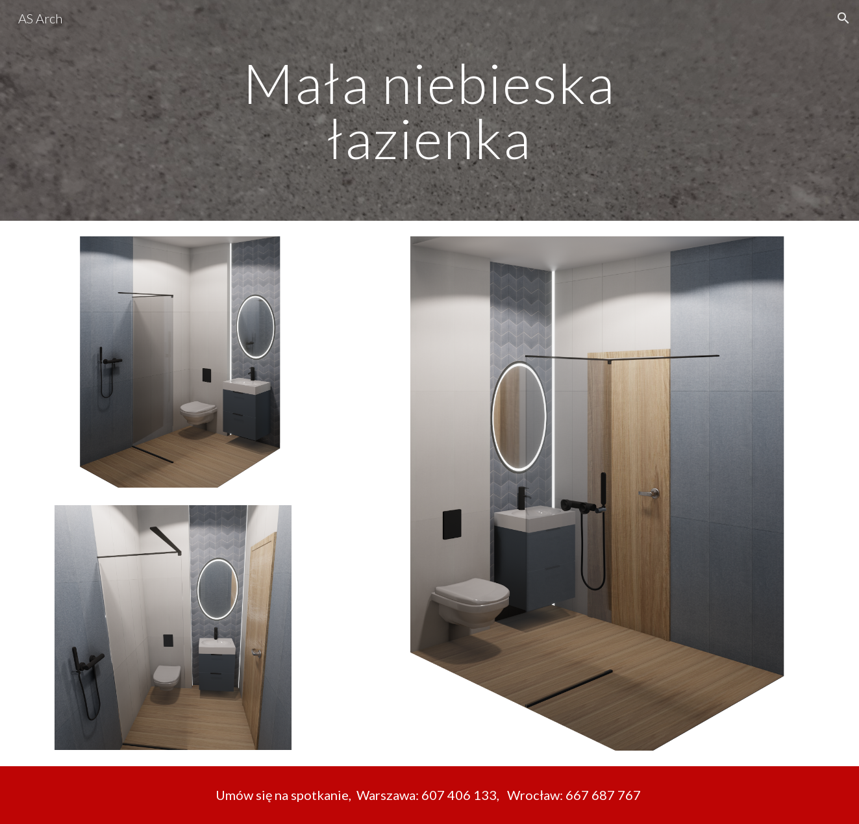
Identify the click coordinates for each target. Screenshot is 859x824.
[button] (843, 18)
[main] (430, 110)
